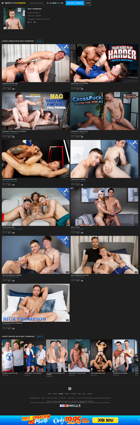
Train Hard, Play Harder (79, 83)
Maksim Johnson (15, 277)
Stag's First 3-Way (8, 227)
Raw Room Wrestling (9, 179)
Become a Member (75, 3)
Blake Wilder (5, 229)
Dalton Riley (74, 133)
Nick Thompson (13, 85)
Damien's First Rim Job (43, 19)
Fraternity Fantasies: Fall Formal (14, 131)
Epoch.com (38, 402)
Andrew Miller (82, 181)
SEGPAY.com (82, 402)
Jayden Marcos (14, 133)
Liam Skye (19, 229)
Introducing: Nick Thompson (12, 323)
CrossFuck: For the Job (79, 131)
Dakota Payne (5, 181)
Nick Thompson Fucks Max (80, 275)
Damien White (5, 85)
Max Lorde (73, 277)
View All (39, 41)
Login (88, 3)
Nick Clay (73, 229)
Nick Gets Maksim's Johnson (12, 275)
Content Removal (105, 402)
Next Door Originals (77, 87)
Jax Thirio (73, 85)
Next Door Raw (6, 183)
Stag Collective (6, 87)
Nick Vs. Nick (75, 227)
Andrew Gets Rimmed (78, 179)
